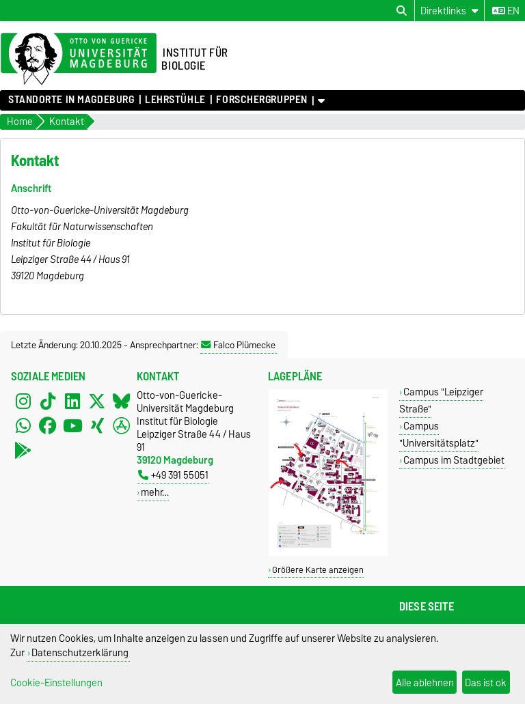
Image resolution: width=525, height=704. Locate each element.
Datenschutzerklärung (80, 652)
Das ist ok (486, 682)
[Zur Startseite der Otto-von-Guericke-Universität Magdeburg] (78, 59)
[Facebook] (48, 425)
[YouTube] (72, 425)
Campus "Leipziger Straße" (441, 400)
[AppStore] (121, 425)
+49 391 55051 (173, 474)
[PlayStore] (23, 450)
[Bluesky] (121, 401)
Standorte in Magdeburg (71, 99)
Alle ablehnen (425, 682)
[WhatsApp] (23, 425)
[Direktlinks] (449, 10)
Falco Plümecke (238, 345)
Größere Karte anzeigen (318, 570)
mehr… (155, 492)
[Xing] (97, 425)
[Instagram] (23, 401)
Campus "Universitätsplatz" (439, 434)
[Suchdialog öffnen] (401, 11)
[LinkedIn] (72, 401)
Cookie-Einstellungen (56, 682)
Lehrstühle (175, 99)
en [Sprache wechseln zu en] (506, 11)
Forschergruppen (261, 99)
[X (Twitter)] (97, 401)
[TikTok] (48, 401)
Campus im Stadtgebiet (453, 459)
